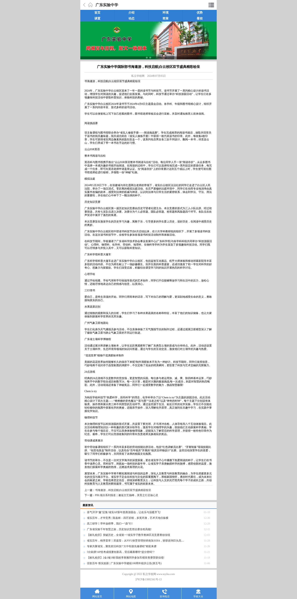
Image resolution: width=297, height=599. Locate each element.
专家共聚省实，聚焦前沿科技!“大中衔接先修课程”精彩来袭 (121, 546)
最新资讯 (88, 505)
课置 (97, 18)
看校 (200, 18)
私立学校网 (138, 76)
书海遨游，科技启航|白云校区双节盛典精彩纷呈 (123, 490)
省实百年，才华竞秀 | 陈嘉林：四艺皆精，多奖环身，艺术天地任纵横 (127, 518)
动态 (131, 18)
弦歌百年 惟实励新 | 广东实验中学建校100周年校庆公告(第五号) (124, 563)
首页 (97, 12)
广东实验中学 (106, 5)
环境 (166, 12)
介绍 (131, 12)
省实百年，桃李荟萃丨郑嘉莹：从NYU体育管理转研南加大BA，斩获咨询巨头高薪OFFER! (140, 540)
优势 (200, 12)
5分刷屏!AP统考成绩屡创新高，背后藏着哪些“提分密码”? (120, 552)
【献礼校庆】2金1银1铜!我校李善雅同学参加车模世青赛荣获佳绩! (125, 557)
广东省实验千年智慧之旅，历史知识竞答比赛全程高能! (119, 529)
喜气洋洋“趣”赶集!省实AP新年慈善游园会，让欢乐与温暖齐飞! (124, 512)
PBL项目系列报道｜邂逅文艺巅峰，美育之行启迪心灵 (126, 495)
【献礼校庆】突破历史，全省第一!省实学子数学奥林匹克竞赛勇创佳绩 (128, 535)
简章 (166, 18)
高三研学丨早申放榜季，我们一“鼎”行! (110, 523)
